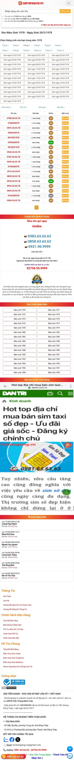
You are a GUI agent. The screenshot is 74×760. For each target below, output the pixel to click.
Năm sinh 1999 (54, 372)
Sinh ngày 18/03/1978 (60, 78)
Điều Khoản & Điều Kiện (12, 625)
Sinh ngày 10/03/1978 (12, 69)
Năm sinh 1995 (54, 364)
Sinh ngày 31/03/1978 (12, 101)
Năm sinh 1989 (54, 350)
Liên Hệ (6, 601)
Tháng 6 (58, 45)
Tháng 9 (26, 50)
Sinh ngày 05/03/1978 (36, 60)
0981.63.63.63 (15, 756)
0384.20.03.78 (13, 200)
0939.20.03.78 (13, 162)
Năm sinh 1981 (54, 332)
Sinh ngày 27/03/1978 (60, 92)
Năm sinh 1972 (20, 314)
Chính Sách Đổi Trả (10, 634)
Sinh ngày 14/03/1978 (36, 74)
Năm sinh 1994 (20, 364)
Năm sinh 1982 (20, 337)
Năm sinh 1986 (20, 346)
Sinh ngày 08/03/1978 (36, 64)
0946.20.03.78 (13, 152)
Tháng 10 (37, 50)
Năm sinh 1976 (20, 323)
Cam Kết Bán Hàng (10, 621)
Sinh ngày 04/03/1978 (12, 60)
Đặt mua (65, 118)
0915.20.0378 (13, 171)
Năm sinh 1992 (20, 359)
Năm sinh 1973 (54, 314)
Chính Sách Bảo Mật (11, 638)
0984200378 (13, 133)
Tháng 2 (16, 45)
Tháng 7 (5, 50)
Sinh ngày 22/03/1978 (12, 87)
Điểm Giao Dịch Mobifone (13, 662)
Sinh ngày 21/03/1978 (60, 83)
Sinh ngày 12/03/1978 (60, 69)
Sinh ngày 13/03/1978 (12, 74)
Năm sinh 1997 (54, 368)
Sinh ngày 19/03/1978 (12, 83)
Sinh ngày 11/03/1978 (36, 69)
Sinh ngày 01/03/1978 (12, 55)
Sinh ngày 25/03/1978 (12, 92)
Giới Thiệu (7, 596)
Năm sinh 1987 (54, 346)
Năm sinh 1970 (20, 310)
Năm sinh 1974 (20, 319)
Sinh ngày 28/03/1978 (12, 97)
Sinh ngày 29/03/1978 (36, 97)
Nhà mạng (6, 107)
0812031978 (13, 137)
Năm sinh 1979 (54, 328)
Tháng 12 (60, 50)
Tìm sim (65, 11)
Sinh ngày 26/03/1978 (36, 92)
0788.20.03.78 (13, 118)
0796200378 (13, 166)
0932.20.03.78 (13, 186)
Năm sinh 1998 (20, 372)
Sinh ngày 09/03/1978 (60, 64)
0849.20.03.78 (13, 191)
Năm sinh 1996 (20, 368)
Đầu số (23, 107)
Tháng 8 (16, 50)
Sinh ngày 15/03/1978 (60, 74)
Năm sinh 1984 (20, 341)
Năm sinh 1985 (54, 341)
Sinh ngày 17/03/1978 (36, 78)
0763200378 (13, 195)
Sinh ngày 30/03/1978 (60, 97)
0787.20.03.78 (13, 157)
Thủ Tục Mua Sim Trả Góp (13, 629)
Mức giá (42, 107)
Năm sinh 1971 (54, 310)
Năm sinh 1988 (20, 350)
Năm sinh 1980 (20, 332)
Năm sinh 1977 (54, 323)
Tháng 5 (47, 45)
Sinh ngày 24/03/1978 (60, 87)
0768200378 (13, 123)
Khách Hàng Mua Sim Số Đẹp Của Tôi (17, 667)
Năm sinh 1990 (20, 355)
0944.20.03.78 (13, 181)
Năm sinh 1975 (54, 319)
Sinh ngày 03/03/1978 (60, 55)
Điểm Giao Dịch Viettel (12, 654)
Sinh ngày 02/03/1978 (36, 55)
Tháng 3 (26, 45)
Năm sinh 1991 (54, 355)
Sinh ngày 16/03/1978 (12, 78)
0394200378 (13, 142)
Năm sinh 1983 (54, 337)
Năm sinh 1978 (20, 328)
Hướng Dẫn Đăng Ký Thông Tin (15, 609)
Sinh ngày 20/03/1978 (36, 83)
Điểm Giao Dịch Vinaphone (13, 658)
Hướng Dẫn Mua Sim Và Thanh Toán (17, 605)
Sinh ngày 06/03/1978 (60, 60)
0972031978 (13, 147)
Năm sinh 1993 (54, 359)
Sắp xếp (61, 107)
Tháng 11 (48, 50)
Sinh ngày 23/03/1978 (36, 87)
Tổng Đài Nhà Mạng (11, 649)
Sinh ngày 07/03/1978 (12, 64)
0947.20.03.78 (13, 128)
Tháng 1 (5, 45)
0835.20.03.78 (13, 176)
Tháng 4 (37, 45)
